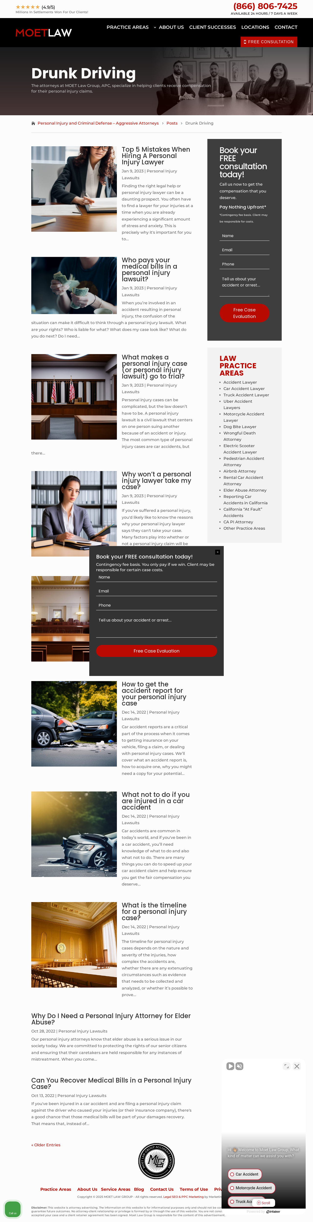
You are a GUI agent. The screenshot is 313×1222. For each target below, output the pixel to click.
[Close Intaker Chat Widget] (297, 1066)
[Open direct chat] (287, 1066)
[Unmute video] (226, 1066)
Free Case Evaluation (156, 651)
